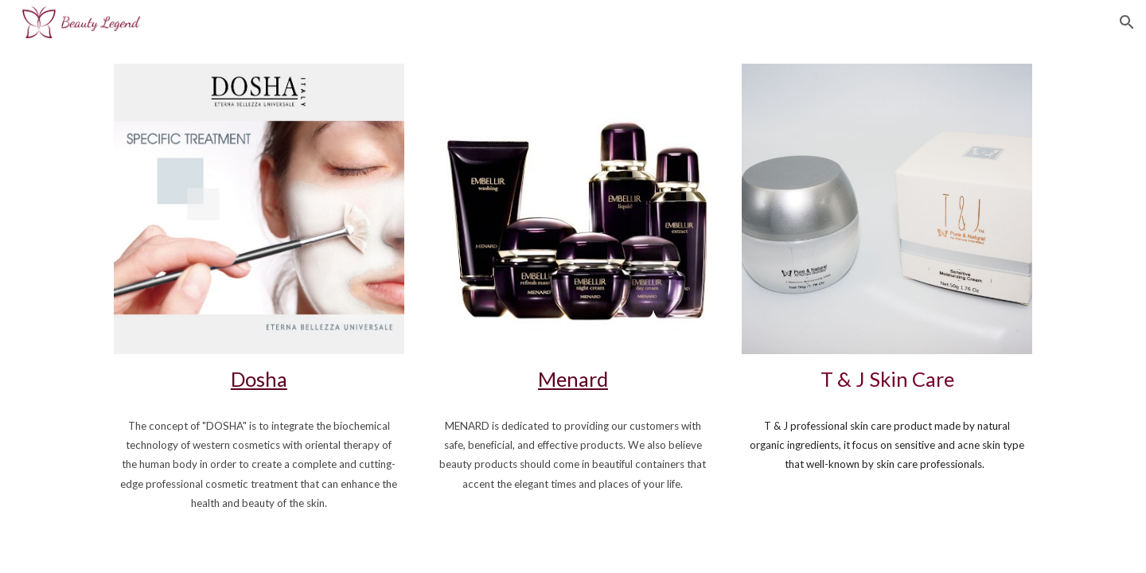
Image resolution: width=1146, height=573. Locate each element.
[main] (259, 379)
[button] (1127, 22)
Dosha (259, 379)
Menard (573, 379)
